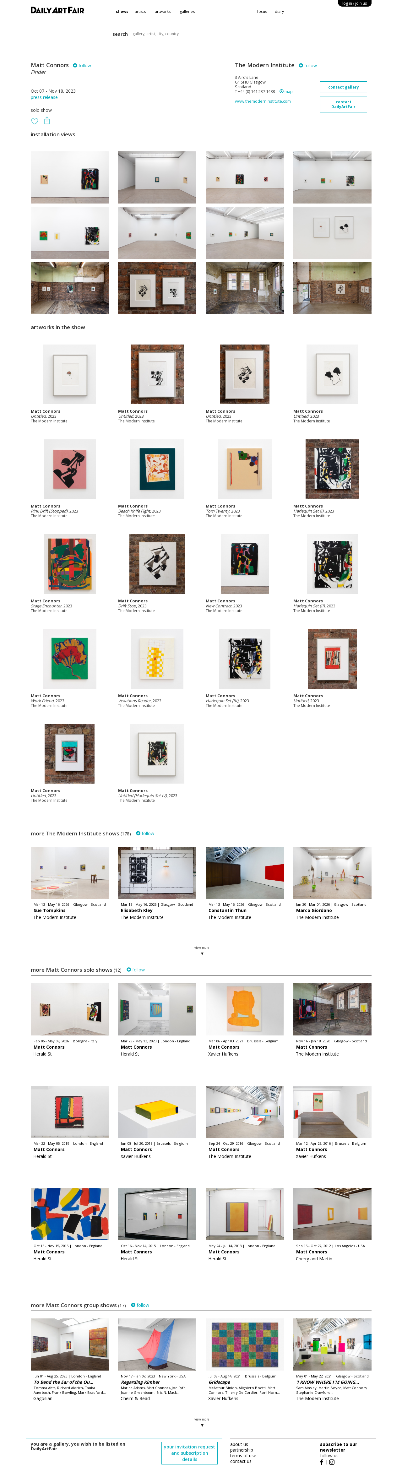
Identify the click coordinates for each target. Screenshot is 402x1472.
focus (262, 11)
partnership (241, 1450)
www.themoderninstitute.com (263, 101)
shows (122, 11)
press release (44, 97)
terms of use (243, 1455)
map (286, 91)
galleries (187, 11)
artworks (163, 11)
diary (279, 11)
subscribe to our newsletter (338, 1447)
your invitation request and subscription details (189, 1453)
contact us (241, 1461)
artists (140, 11)
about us (239, 1444)
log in (354, 3)
